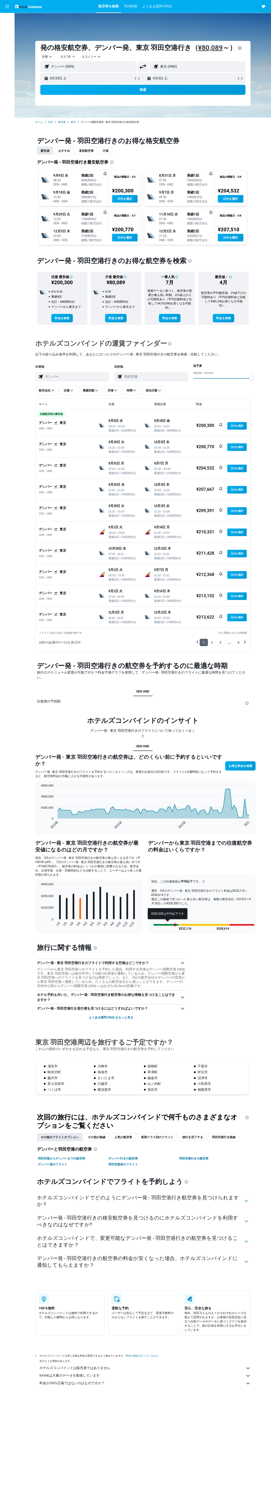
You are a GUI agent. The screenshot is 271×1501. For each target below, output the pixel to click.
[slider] (251, 378)
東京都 (62, 122)
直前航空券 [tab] (86, 150)
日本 (50, 122)
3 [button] (220, 642)
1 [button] (204, 642)
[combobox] (47, 56)
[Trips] (7, 67)
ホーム (39, 122)
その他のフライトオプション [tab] (60, 1137)
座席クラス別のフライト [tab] (157, 1137)
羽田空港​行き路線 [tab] (224, 1137)
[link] (62, 318)
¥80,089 (210, 48)
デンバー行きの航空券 (123, 1158)
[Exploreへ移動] (7, 55)
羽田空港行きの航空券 (194, 1158)
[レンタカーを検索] (7, 37)
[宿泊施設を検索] (7, 28)
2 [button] (212, 642)
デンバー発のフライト (52, 1164)
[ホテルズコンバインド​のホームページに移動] (28, 6)
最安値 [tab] (45, 150)
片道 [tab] (105, 150)
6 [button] (238, 642)
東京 (73, 122)
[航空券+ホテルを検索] (7, 46)
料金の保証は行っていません (142, 1355)
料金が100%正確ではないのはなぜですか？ (145, 1383)
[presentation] (240, 48)
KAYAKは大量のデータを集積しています (145, 1375)
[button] (7, 6)
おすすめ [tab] (64, 150)
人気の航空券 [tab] (123, 1137)
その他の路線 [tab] (97, 1137)
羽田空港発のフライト (123, 1164)
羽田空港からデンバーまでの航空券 (61, 1158)
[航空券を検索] (7, 19)
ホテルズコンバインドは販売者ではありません (145, 1368)
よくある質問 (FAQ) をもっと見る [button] (111, 1017)
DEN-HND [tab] (142, 691)
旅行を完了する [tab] (192, 1137)
